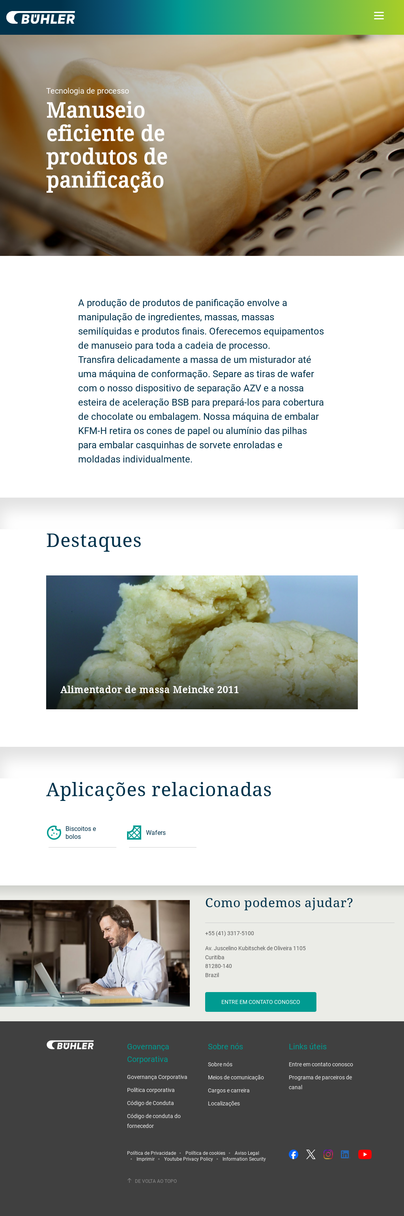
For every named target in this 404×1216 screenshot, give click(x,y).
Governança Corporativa (157, 1077)
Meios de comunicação (236, 1077)
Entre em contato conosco (260, 1002)
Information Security (244, 1159)
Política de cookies (205, 1153)
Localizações (224, 1103)
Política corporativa (151, 1090)
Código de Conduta (150, 1103)
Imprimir (146, 1159)
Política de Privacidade (151, 1153)
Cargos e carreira (229, 1090)
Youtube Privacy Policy (188, 1159)
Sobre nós (220, 1064)
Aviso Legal (247, 1153)
